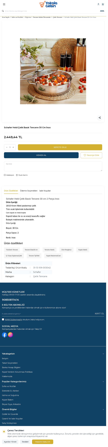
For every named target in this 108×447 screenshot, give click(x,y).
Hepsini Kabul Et (42, 442)
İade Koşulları (45, 191)
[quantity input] (10, 147)
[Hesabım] (98, 4)
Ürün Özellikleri (11, 191)
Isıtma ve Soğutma (10, 395)
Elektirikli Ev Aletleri (10, 391)
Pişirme (28, 17)
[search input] (53, 10)
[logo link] (51, 4)
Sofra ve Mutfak (17, 17)
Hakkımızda (7, 376)
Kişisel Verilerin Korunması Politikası (17, 372)
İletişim (5, 358)
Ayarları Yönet (10, 442)
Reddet (25, 442)
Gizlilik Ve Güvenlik (10, 414)
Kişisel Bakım (7, 400)
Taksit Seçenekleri (10, 363)
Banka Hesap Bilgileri (11, 367)
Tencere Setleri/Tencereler (42, 17)
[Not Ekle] (53, 166)
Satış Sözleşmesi (9, 423)
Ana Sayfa (5, 17)
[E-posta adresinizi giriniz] (53, 314)
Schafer (37, 272)
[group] (53, 71)
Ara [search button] (102, 11)
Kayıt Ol (99, 313)
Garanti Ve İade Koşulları (12, 419)
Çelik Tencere (57, 17)
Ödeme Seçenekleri (28, 191)
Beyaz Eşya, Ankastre (11, 404)
